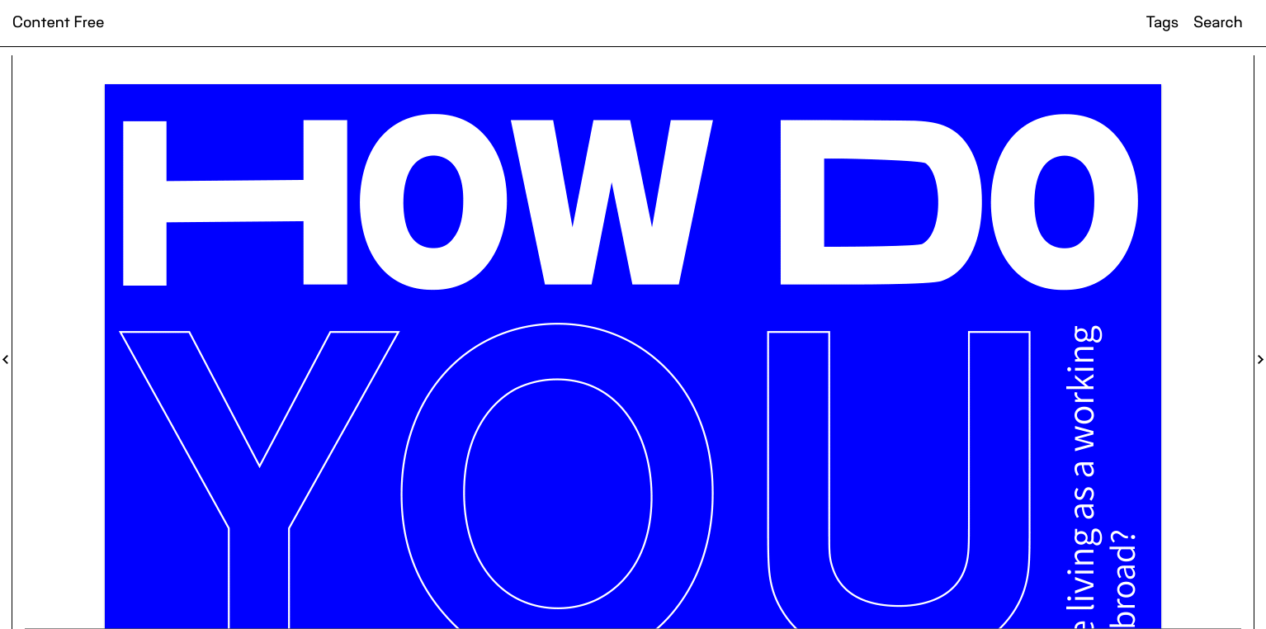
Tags (1162, 22)
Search (1217, 22)
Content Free (58, 22)
